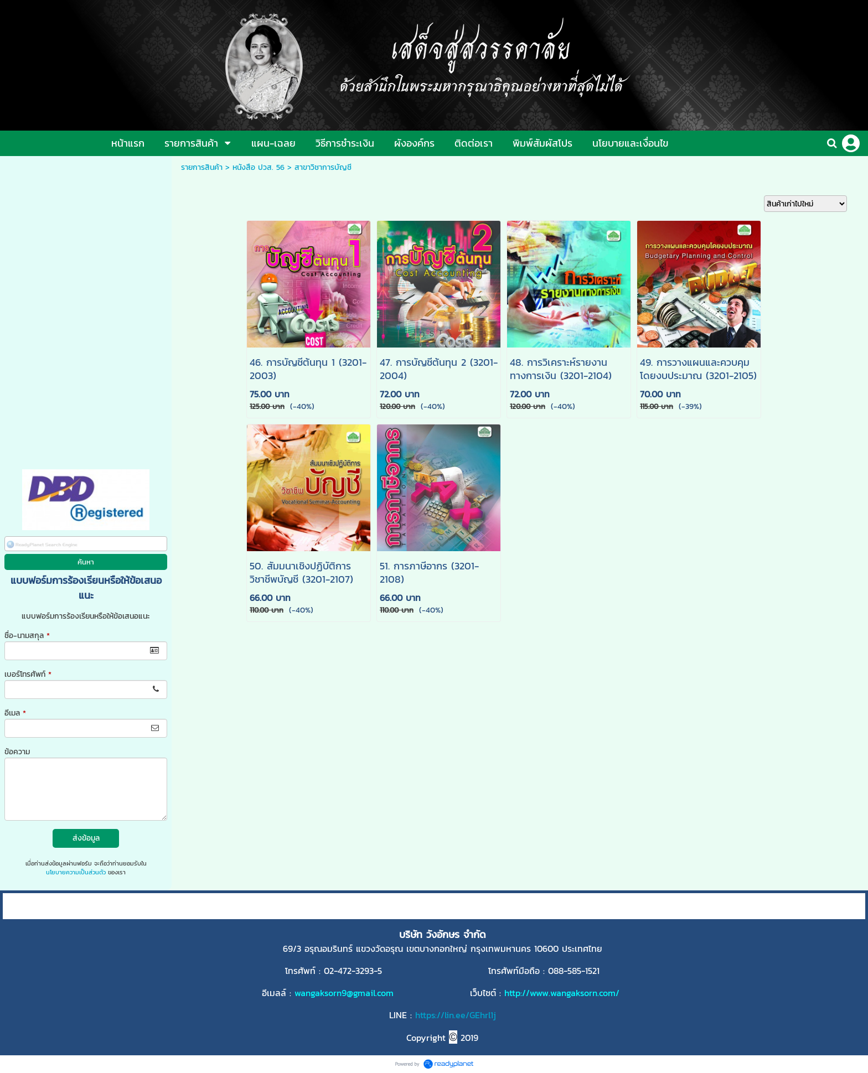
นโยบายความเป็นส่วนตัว (76, 872)
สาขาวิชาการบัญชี (323, 167)
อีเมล (15, 713)
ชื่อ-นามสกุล (27, 635)
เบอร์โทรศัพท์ (27, 674)
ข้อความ (17, 752)
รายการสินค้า (202, 167)
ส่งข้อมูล (86, 838)
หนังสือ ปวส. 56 (258, 167)
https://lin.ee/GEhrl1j (455, 1015)
